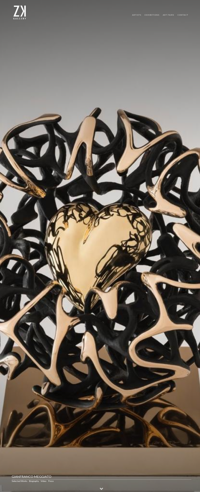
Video (43, 481)
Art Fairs (168, 15)
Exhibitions (152, 15)
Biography (34, 481)
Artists (136, 15)
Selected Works (19, 481)
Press (51, 481)
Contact (183, 15)
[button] (101, 489)
